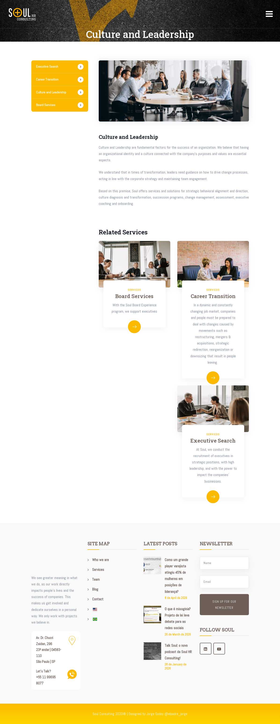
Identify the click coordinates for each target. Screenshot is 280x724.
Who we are (100, 559)
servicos (213, 290)
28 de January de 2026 (175, 666)
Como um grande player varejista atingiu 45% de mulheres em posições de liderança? (176, 575)
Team (96, 579)
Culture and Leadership (51, 92)
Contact (97, 599)
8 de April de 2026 (176, 598)
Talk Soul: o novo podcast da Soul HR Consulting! (178, 652)
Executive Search (213, 440)
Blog (95, 589)
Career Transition (213, 296)
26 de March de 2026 (178, 634)
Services (98, 569)
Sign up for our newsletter (224, 605)
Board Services (134, 296)
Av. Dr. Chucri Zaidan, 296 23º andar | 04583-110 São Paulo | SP (48, 649)
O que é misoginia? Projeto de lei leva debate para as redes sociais (178, 618)
